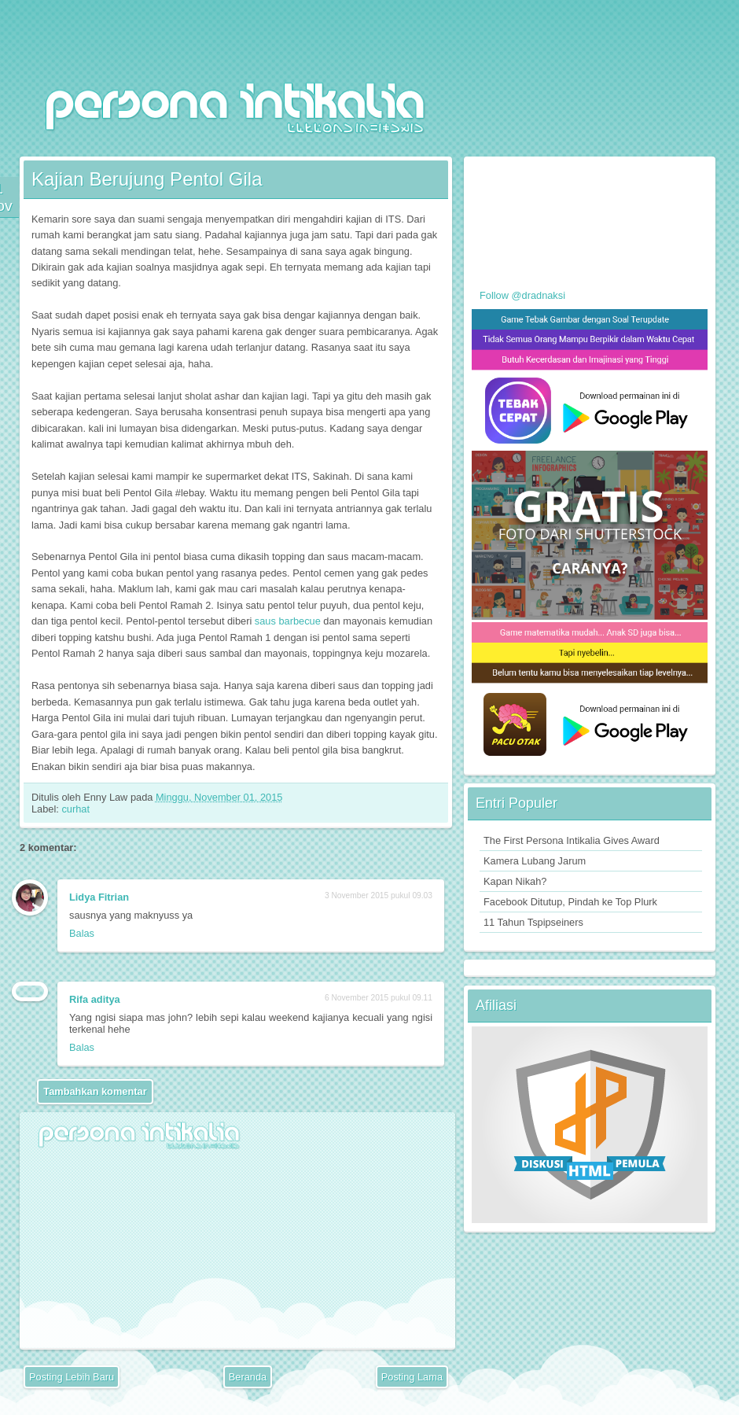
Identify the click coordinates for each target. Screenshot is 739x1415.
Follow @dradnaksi (522, 295)
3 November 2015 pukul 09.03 (378, 895)
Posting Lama (412, 1377)
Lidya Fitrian (99, 897)
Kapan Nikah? (514, 881)
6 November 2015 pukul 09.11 (378, 997)
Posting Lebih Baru (71, 1377)
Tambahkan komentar (94, 1091)
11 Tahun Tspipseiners (533, 922)
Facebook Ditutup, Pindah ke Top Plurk (570, 902)
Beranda (248, 1377)
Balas (81, 933)
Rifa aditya (94, 999)
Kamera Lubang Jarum (534, 861)
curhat (75, 809)
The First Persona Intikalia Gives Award (571, 840)
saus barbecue (288, 621)
